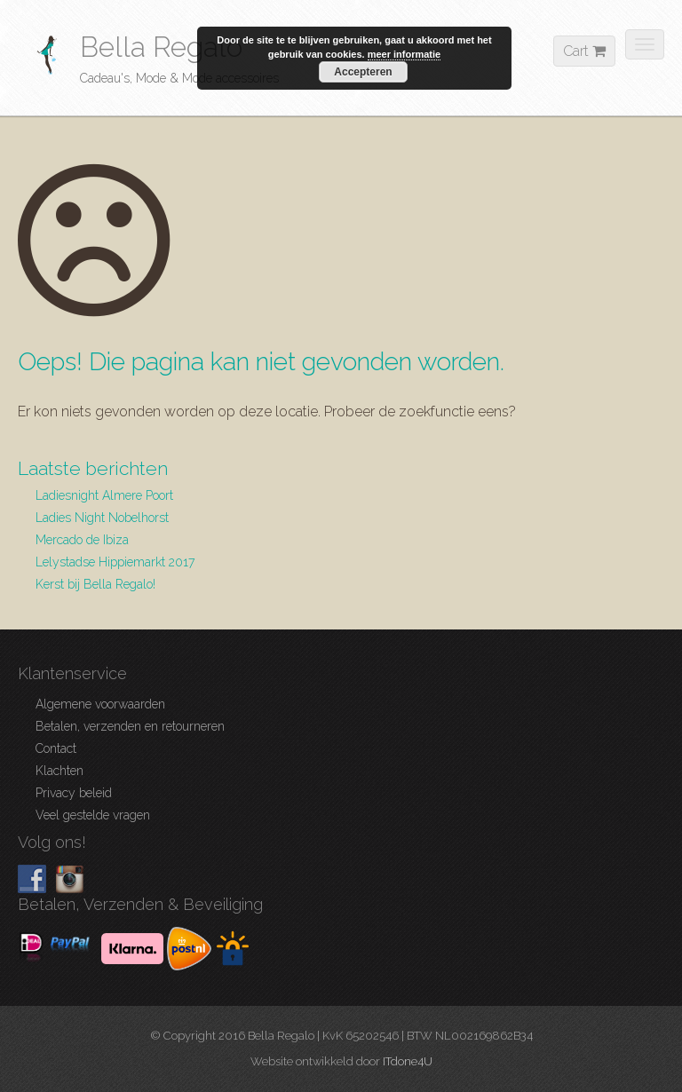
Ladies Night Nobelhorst (102, 517)
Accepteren (363, 72)
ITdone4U (407, 1061)
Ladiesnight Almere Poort (104, 495)
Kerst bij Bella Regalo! (95, 584)
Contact (56, 748)
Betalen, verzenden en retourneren (130, 726)
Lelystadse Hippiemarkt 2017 (115, 562)
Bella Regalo (161, 46)
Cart (584, 51)
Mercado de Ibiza (82, 540)
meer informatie (404, 54)
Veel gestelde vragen (93, 815)
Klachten (59, 771)
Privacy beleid (74, 793)
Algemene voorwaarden (100, 704)
